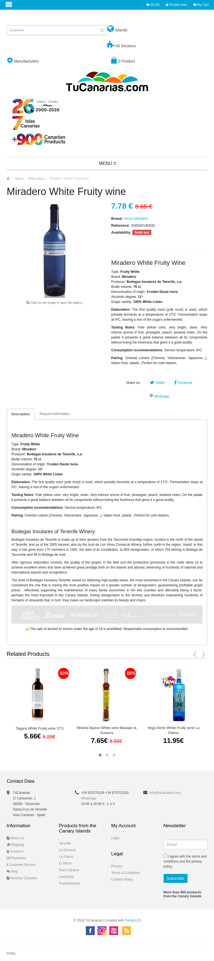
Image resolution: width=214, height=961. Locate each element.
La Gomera (67, 850)
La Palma (66, 857)
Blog (12, 871)
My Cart (201, 5)
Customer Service (21, 865)
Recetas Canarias (22, 878)
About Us (15, 838)
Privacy (116, 866)
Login (115, 838)
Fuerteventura (69, 883)
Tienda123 (132, 920)
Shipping (15, 845)
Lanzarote (66, 877)
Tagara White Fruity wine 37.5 (40, 728)
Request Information (55, 414)
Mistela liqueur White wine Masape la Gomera (107, 730)
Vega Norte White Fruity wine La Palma (173, 730)
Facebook (183, 383)
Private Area (176, 5)
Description (20, 414)
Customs (15, 851)
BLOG (153, 5)
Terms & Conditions (125, 873)
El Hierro (65, 863)
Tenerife (65, 843)
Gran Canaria (69, 870)
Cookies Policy (122, 879)
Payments (16, 858)
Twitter (157, 383)
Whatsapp (159, 396)
